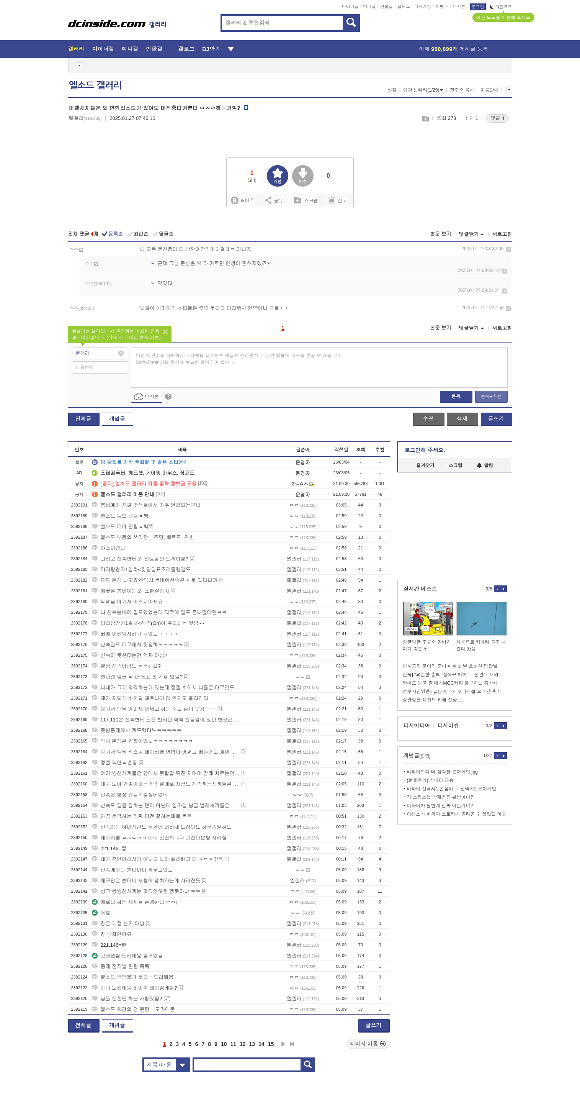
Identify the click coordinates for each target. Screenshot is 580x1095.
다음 (283, 1044)
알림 (485, 465)
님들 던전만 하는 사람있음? (127, 999)
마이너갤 (350, 6)
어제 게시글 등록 (453, 49)
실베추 (242, 200)
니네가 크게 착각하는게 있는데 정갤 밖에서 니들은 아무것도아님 (166, 687)
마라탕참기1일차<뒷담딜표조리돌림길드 (141, 569)
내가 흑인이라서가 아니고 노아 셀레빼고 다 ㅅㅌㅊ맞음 (157, 859)
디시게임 (422, 6)
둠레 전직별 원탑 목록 (120, 966)
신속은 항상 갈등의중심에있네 (130, 795)
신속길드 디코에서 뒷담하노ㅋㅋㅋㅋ (137, 644)
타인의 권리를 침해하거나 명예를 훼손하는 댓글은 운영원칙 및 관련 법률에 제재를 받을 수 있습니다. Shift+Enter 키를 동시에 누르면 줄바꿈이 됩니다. (239, 359)
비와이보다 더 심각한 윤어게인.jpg (442, 772)
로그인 (478, 7)
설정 (392, 90)
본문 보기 (440, 234)
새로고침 (502, 234)
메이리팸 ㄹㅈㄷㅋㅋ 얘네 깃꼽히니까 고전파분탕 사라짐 (159, 838)
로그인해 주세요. (425, 450)
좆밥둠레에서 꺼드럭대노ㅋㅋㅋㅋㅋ (136, 730)
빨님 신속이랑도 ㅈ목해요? (126, 666)
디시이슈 (448, 726)
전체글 (83, 419)
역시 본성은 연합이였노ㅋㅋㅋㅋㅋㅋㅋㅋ (142, 741)
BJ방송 (211, 49)
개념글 (117, 419)
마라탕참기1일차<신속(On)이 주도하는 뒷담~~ (148, 623)
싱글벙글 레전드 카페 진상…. (433, 700)
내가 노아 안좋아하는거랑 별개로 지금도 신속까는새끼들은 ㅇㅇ (166, 784)
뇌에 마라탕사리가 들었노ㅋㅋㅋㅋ (135, 634)
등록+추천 (491, 396)
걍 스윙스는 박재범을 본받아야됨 (441, 797)
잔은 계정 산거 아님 (118, 923)
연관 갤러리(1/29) (423, 90)
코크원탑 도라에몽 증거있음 (127, 956)
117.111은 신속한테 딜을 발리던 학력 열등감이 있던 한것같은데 (166, 720)
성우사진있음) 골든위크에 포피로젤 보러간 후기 (452, 691)
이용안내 (489, 90)
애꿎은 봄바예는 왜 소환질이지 (130, 591)
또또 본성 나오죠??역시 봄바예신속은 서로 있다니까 (154, 580)
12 (243, 1044)
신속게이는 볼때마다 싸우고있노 (132, 870)
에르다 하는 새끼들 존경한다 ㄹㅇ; (134, 902)
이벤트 (442, 6)
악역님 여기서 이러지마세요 (127, 602)
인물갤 (386, 6)
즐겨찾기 (425, 465)
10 (224, 1044)
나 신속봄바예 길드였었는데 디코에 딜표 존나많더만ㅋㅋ (159, 612)
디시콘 (459, 6)
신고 (337, 200)
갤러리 (76, 49)
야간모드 (501, 7)
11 (233, 1044)
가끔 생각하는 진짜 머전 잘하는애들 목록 (142, 816)
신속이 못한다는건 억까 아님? (129, 655)
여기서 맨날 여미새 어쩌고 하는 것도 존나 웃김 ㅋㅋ (154, 709)
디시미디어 (417, 726)
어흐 (101, 913)
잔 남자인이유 (112, 934)
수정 (428, 419)
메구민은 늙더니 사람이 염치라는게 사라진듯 (146, 881)
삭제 (508, 249)
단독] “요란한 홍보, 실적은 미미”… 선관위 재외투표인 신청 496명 (455, 674)
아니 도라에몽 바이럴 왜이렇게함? (134, 988)
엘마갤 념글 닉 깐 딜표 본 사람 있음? (137, 677)
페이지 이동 (368, 1044)
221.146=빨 (109, 848)
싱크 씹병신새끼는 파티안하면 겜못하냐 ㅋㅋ (146, 891)
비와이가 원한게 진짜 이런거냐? (440, 805)
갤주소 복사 (462, 90)
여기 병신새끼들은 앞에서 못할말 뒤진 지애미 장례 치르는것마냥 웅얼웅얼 (166, 773)
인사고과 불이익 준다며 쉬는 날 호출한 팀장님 (450, 666)
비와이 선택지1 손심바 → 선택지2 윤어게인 (452, 789)
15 (271, 1044)
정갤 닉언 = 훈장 (114, 763)
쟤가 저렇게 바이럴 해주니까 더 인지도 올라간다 (150, 698)
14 (261, 1044)
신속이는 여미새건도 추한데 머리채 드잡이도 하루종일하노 (162, 827)
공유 (274, 200)
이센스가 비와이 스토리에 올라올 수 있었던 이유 (456, 814)
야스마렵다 (108, 548)
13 (252, 1044)
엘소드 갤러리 (95, 85)
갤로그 (403, 6)
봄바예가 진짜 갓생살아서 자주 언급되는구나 (146, 505)
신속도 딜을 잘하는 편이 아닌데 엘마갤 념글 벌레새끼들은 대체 (166, 805)
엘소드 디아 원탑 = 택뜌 (123, 526)
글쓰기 (496, 419)
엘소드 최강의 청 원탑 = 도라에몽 (133, 1009)
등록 (456, 396)
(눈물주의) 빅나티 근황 (430, 780)
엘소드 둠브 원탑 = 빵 (120, 516)
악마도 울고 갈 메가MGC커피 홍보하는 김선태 (450, 683)
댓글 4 (497, 118)
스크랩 (425, 118)
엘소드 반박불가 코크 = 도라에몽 (132, 977)
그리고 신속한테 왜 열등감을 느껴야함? (140, 559)
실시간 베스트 (420, 589)
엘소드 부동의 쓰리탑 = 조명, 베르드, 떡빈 (143, 537)
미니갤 (369, 6)
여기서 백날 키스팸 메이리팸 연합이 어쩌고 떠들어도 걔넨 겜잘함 (166, 752)
